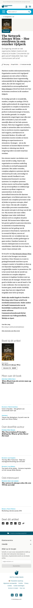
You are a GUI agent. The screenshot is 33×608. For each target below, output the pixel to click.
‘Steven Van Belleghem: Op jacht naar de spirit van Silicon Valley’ (15, 418)
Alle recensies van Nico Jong (11, 331)
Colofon (20, 583)
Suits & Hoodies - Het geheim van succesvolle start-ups (13, 409)
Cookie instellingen (18, 585)
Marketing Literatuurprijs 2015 (12, 511)
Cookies (9, 585)
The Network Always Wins (21, 254)
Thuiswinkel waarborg (16, 581)
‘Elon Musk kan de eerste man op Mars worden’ (16, 382)
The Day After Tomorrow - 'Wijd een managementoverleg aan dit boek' (13, 460)
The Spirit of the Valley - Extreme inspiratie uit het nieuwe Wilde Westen (16, 469)
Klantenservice (16, 540)
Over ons (22, 588)
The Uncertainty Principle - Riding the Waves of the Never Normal (15, 434)
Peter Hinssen (7, 89)
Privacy (26, 583)
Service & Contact (13, 588)
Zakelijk (16, 544)
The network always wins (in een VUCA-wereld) (16, 484)
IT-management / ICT (8, 16)
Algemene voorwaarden (10, 583)
